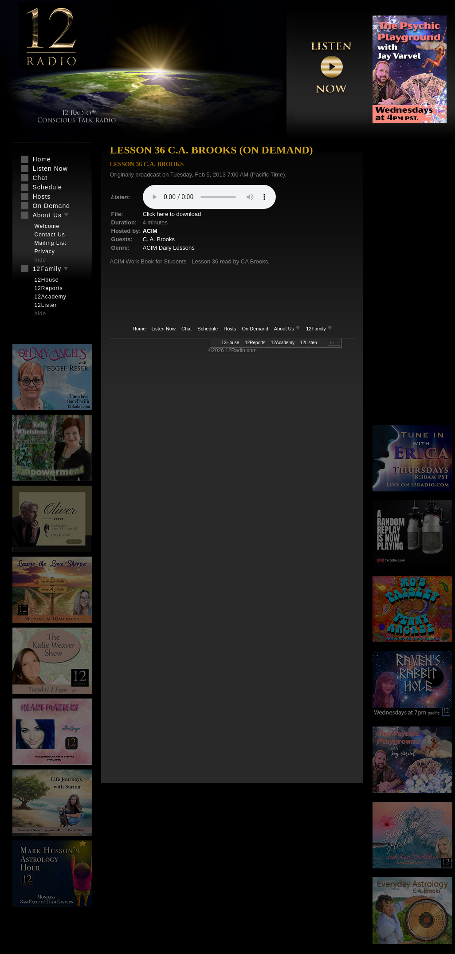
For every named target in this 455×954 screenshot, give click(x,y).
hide (333, 343)
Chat (186, 328)
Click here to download (172, 214)
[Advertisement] (409, 284)
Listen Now (164, 328)
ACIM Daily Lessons (169, 247)
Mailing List (51, 243)
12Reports (255, 342)
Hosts (230, 328)
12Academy (282, 342)
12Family (319, 328)
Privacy (45, 251)
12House (230, 342)
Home (139, 328)
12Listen (308, 342)
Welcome (47, 226)
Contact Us (50, 235)
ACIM (150, 231)
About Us (288, 328)
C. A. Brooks (159, 239)
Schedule (207, 328)
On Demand (255, 328)
